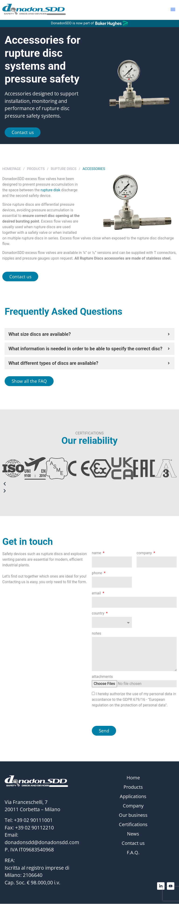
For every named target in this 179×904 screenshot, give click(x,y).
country (98, 614)
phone (97, 573)
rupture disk (50, 190)
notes (96, 634)
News (133, 834)
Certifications (133, 825)
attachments (102, 677)
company (145, 553)
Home (133, 778)
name (97, 553)
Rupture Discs (63, 169)
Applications (133, 797)
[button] (173, 10)
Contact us (133, 843)
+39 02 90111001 (33, 820)
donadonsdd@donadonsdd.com (42, 842)
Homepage (11, 169)
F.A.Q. (133, 853)
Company (133, 806)
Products (36, 169)
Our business (133, 815)
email (97, 594)
